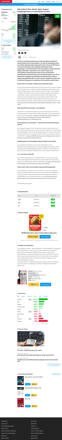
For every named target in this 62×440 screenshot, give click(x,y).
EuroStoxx (46, 296)
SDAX (40, 296)
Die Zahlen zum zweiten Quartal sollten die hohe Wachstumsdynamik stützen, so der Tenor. (38, 102)
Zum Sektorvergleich (7, 56)
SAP (18, 316)
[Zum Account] (43, 1)
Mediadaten (4, 421)
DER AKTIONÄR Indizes (37, 433)
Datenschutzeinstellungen (8, 433)
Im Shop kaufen (45, 236)
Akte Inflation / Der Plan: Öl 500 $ (34, 377)
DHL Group (19, 299)
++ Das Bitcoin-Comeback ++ (31, 4)
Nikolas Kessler (33, 57)
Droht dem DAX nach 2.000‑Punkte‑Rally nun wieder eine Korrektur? (35, 355)
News (30, 299)
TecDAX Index (4, 12)
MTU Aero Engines (21, 307)
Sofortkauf (33, 236)
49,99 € (27, 384)
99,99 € (27, 406)
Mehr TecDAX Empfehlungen (54, 364)
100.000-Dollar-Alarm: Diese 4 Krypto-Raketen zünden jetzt (39, 233)
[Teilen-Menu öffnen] (19, 53)
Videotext (4, 435)
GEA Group (19, 319)
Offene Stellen (5, 438)
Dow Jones (29, 296)
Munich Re (19, 321)
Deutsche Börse (20, 314)
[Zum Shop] (39, 1)
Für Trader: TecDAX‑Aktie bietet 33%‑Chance (29, 350)
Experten (33, 426)
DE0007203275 (5, 15)
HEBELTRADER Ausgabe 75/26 (33, 388)
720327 (3, 14)
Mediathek (34, 423)
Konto (52, 240)
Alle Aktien (34, 421)
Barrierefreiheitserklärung (8, 431)
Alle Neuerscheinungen (56, 374)
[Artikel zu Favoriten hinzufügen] (25, 53)
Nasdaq (23, 296)
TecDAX (20, 50)
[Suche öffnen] (15, 1)
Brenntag (19, 304)
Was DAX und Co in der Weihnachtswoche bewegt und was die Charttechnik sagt (37, 360)
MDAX (24, 50)
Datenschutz (4, 428)
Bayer (18, 302)
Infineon (19, 309)
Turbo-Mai (27, 399)
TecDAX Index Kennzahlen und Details (8, 41)
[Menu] (60, 1)
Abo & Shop (34, 435)
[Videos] (53, 1)
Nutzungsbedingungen (7, 426)
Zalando (19, 311)
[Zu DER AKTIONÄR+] (48, 1)
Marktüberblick (35, 428)
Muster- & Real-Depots (37, 431)
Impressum (4, 423)
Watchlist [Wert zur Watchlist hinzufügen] (5, 18)
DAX (27, 50)
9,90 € (27, 395)
